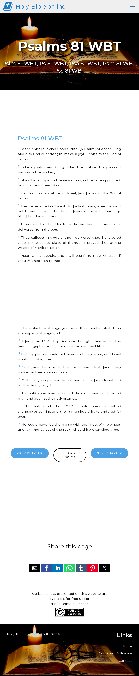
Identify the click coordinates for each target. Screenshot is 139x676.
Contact (125, 660)
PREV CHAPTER (30, 453)
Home (127, 646)
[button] (34, 568)
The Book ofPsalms (70, 455)
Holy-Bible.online (41, 6)
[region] (69, 116)
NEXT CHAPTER (109, 453)
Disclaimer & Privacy (115, 653)
